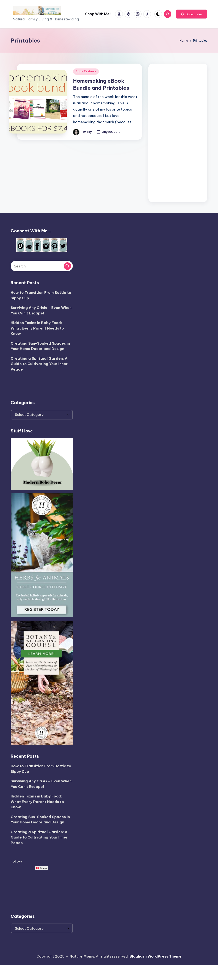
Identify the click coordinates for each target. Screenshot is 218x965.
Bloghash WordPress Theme (155, 956)
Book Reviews (86, 71)
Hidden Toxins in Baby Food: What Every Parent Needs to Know (37, 328)
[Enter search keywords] (42, 266)
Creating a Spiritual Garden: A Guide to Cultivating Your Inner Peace (39, 364)
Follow (16, 861)
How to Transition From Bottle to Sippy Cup (41, 295)
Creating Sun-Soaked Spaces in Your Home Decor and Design (40, 346)
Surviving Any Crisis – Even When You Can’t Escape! (41, 310)
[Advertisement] (178, 132)
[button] (191, 14)
